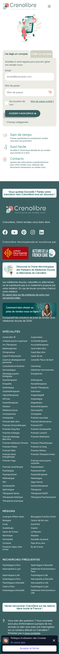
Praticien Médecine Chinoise (15, 443)
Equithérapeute (10, 380)
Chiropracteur (9, 352)
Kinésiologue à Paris (12, 579)
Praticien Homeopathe (41, 429)
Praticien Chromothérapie (14, 425)
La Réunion (36, 532)
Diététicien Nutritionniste (42, 370)
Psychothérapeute (39, 474)
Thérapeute (36, 490)
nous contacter (32, 633)
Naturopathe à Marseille (42, 579)
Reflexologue (8, 478)
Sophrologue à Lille (11, 575)
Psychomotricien (38, 471)
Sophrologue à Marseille (42, 565)
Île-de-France (37, 547)
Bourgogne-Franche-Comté (43, 517)
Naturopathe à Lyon (12, 569)
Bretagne (7, 520)
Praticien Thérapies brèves (43, 454)
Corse (5, 524)
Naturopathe (37, 410)
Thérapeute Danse (11, 493)
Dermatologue (9, 370)
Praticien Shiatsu (38, 450)
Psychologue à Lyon (39, 587)
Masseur (6, 406)
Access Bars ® (9, 337)
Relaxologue (36, 478)
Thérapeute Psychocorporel (43, 497)
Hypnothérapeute (11, 395)
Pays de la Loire (38, 543)
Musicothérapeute (39, 406)
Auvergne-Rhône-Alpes (13, 517)
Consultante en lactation (13, 366)
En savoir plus (18, 642)
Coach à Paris (9, 587)
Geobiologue (8, 388)
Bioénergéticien (10, 348)
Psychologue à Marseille (13, 583)
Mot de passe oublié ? (42, 101)
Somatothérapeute (39, 486)
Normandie (8, 539)
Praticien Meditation (40, 437)
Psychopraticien (10, 474)
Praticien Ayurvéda (39, 418)
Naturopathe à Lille (39, 583)
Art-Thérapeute (10, 345)
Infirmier (6, 399)
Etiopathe (7, 384)
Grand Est (35, 524)
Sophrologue (8, 490)
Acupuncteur (36, 337)
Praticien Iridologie (11, 433)
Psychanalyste (37, 467)
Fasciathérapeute (39, 384)
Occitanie (7, 543)
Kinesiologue (36, 399)
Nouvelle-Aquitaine (39, 539)
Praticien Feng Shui (11, 429)
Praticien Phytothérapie (41, 443)
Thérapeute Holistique (13, 497)
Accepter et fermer (29, 648)
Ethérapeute (36, 380)
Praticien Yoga (9, 461)
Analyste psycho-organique (15, 341)
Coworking (36, 366)
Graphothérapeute (11, 391)
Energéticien (36, 374)
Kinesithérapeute (10, 403)
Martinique (8, 536)
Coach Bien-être (38, 352)
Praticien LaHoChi (39, 433)
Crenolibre (9, 222)
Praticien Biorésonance (41, 422)
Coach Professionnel (12, 356)
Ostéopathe (8, 418)
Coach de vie (36, 356)
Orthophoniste (9, 414)
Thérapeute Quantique (13, 501)
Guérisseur (36, 391)
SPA (4, 482)
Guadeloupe (8, 528)
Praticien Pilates (10, 447)
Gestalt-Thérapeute (40, 388)
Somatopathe (9, 486)
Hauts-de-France (10, 532)
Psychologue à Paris (11, 565)
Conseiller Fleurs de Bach (42, 360)
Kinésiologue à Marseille (13, 590)
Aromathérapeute (39, 341)
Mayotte (35, 536)
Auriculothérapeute (39, 345)
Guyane (34, 528)
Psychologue (8, 471)
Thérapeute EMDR (39, 493)
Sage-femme (37, 482)
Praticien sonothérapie (13, 467)
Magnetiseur (36, 403)
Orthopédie (36, 414)
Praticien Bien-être (11, 422)
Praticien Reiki (9, 450)
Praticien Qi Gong (39, 447)
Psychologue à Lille (39, 575)
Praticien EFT (37, 425)
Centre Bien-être (38, 348)
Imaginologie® (37, 395)
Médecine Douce (10, 410)
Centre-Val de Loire (39, 520)
